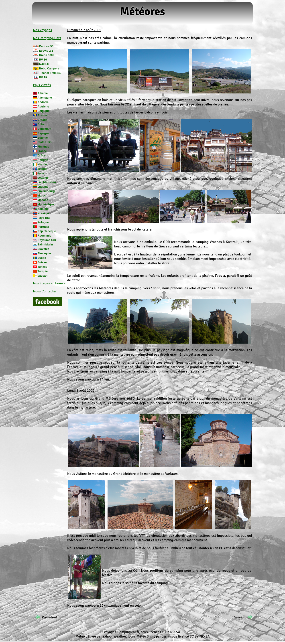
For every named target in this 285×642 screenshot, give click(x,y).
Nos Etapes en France (49, 283)
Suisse (42, 262)
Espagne (43, 133)
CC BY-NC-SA (170, 632)
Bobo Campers (49, 68)
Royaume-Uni (46, 240)
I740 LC (44, 64)
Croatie (42, 120)
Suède (41, 257)
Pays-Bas (43, 217)
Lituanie (42, 186)
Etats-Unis (44, 142)
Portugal (43, 226)
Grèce (41, 155)
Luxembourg (46, 191)
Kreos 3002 (46, 55)
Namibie (43, 209)
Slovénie (43, 249)
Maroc (41, 195)
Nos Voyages (42, 30)
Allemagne (44, 97)
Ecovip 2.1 (46, 50)
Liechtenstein (46, 182)
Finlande (43, 146)
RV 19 (43, 77)
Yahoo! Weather (114, 636)
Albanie (42, 93)
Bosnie (42, 115)
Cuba (41, 124)
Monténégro (45, 204)
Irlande (42, 164)
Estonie (42, 137)
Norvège (43, 213)
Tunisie (42, 266)
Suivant (240, 617)
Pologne (43, 222)
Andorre (43, 102)
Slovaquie (44, 253)
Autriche (43, 106)
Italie (40, 173)
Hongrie (42, 160)
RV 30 (43, 59)
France (42, 151)
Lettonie (43, 177)
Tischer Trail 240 (50, 73)
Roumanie (44, 235)
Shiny (151, 636)
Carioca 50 (46, 46)
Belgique (43, 111)
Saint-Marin (45, 244)
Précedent (49, 617)
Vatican (42, 275)
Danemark (44, 128)
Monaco (42, 200)
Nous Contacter (45, 291)
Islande (42, 168)
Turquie (42, 271)
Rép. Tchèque (46, 231)
